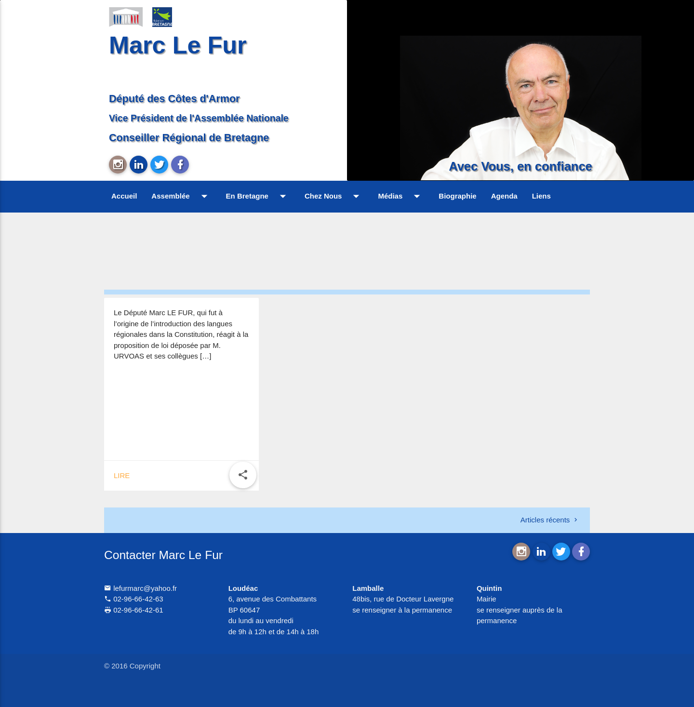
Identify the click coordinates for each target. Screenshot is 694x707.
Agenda (504, 196)
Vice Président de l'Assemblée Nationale (199, 118)
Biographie (457, 196)
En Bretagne (258, 196)
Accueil (124, 196)
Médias (401, 196)
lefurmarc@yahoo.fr (140, 588)
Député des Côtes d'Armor (174, 99)
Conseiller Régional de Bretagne (189, 138)
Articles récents (549, 520)
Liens (541, 196)
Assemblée (181, 196)
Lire (122, 475)
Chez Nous (334, 196)
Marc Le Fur (178, 45)
